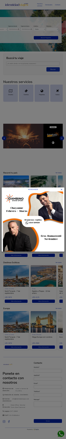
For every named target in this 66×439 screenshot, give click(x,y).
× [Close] (61, 189)
